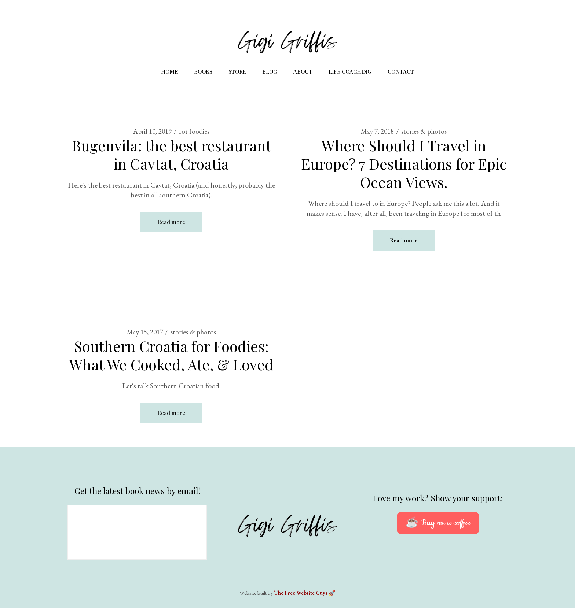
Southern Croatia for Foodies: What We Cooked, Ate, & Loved (171, 355)
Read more (171, 222)
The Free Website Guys (300, 592)
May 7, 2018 (377, 131)
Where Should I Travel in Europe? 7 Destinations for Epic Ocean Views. (404, 164)
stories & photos (424, 131)
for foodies (194, 131)
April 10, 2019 (152, 131)
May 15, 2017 (145, 332)
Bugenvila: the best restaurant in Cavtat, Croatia (171, 154)
